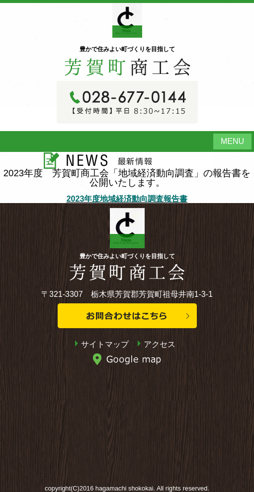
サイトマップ (105, 344)
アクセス (159, 344)
